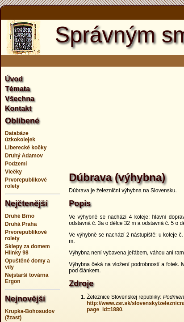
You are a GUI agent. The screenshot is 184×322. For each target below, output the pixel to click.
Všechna (19, 98)
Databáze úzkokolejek (20, 136)
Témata (17, 89)
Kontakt (18, 108)
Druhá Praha (21, 224)
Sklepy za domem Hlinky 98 (27, 249)
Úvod (14, 79)
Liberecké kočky (25, 147)
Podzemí (16, 164)
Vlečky (13, 172)
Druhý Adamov (24, 156)
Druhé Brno (19, 216)
